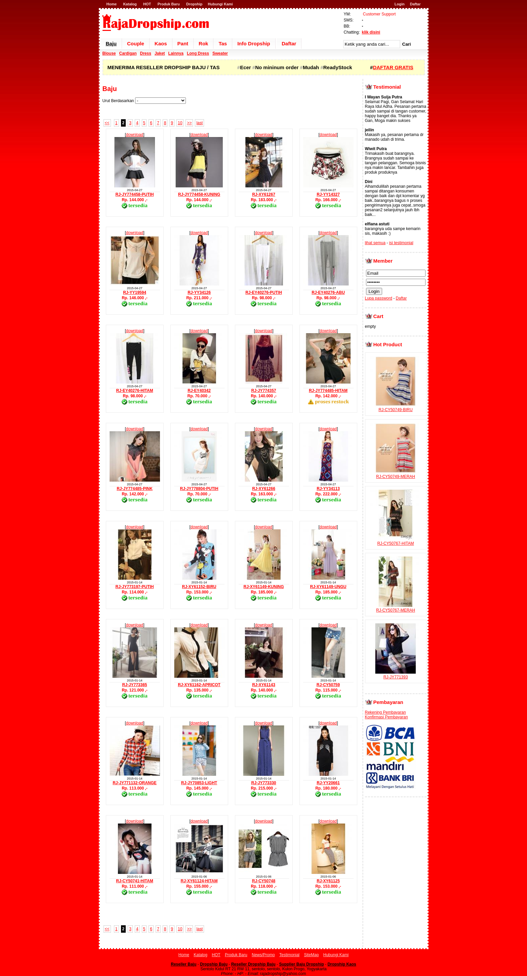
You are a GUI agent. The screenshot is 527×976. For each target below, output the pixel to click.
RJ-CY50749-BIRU (395, 407)
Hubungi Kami (220, 4)
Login (400, 4)
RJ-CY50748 (263, 881)
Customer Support (379, 14)
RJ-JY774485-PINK (135, 488)
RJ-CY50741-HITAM (134, 881)
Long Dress (198, 53)
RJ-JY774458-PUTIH (134, 194)
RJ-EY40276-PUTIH (263, 292)
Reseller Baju (183, 964)
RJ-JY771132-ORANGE (135, 783)
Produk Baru (169, 4)
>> (189, 123)
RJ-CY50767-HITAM (395, 541)
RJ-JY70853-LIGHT (199, 783)
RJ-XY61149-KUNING (263, 586)
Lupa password (378, 298)
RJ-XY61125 (328, 881)
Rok (203, 43)
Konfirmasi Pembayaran (386, 717)
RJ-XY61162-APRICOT (199, 684)
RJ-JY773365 (134, 684)
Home (112, 4)
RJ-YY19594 (134, 292)
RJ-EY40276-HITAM (134, 390)
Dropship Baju (214, 964)
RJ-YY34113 (328, 488)
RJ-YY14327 (328, 194)
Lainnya (176, 53)
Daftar (415, 4)
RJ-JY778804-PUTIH (199, 488)
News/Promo (263, 954)
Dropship (194, 4)
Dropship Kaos (341, 964)
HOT (147, 4)
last (199, 123)
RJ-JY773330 (263, 783)
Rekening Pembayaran (385, 712)
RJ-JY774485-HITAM (328, 390)
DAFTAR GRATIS (393, 67)
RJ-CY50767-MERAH (395, 608)
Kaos (161, 43)
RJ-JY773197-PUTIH (134, 586)
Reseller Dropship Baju (253, 964)
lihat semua (375, 242)
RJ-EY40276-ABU (328, 292)
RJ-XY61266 (263, 488)
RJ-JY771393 (395, 674)
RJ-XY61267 (263, 194)
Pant (183, 43)
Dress (145, 53)
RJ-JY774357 (263, 390)
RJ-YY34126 (199, 292)
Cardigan (128, 53)
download (134, 134)
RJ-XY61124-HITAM (199, 881)
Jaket (160, 53)
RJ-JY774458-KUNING (199, 194)
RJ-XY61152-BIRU (199, 586)
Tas (222, 43)
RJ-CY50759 (328, 684)
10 (180, 123)
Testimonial (289, 954)
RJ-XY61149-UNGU (328, 586)
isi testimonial (401, 242)
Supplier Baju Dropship (301, 964)
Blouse (109, 53)
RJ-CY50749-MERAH (395, 474)
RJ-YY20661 (328, 783)
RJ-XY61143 (263, 684)
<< (107, 123)
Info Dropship (253, 43)
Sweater (220, 53)
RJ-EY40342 (199, 390)
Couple (135, 43)
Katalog (129, 4)
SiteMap (311, 954)
